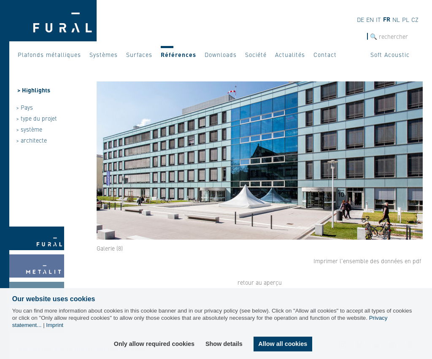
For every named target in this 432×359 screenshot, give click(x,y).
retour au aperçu (260, 282)
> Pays (24, 107)
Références (178, 54)
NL (396, 19)
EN (370, 19)
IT (378, 19)
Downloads (221, 54)
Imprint (54, 325)
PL (405, 19)
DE (360, 19)
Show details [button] (224, 343)
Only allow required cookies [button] (154, 343)
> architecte (31, 140)
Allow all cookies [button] (282, 343)
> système (29, 129)
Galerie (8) (110, 248)
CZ (414, 19)
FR (386, 19)
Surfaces (139, 54)
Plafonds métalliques (49, 54)
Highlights (36, 90)
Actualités (290, 54)
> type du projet (36, 118)
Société (256, 54)
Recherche (354, 36)
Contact (325, 54)
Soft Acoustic (390, 54)
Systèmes (103, 54)
